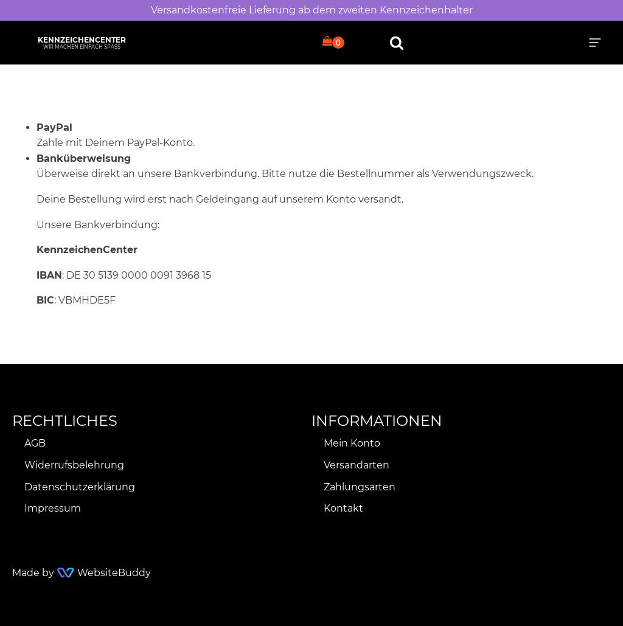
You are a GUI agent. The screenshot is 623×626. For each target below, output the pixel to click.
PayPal (54, 127)
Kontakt (343, 508)
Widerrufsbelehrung (74, 465)
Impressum (52, 508)
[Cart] (333, 42)
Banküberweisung (84, 158)
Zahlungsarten (359, 487)
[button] (595, 42)
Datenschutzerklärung (79, 487)
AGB (35, 443)
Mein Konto (352, 443)
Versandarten (356, 465)
